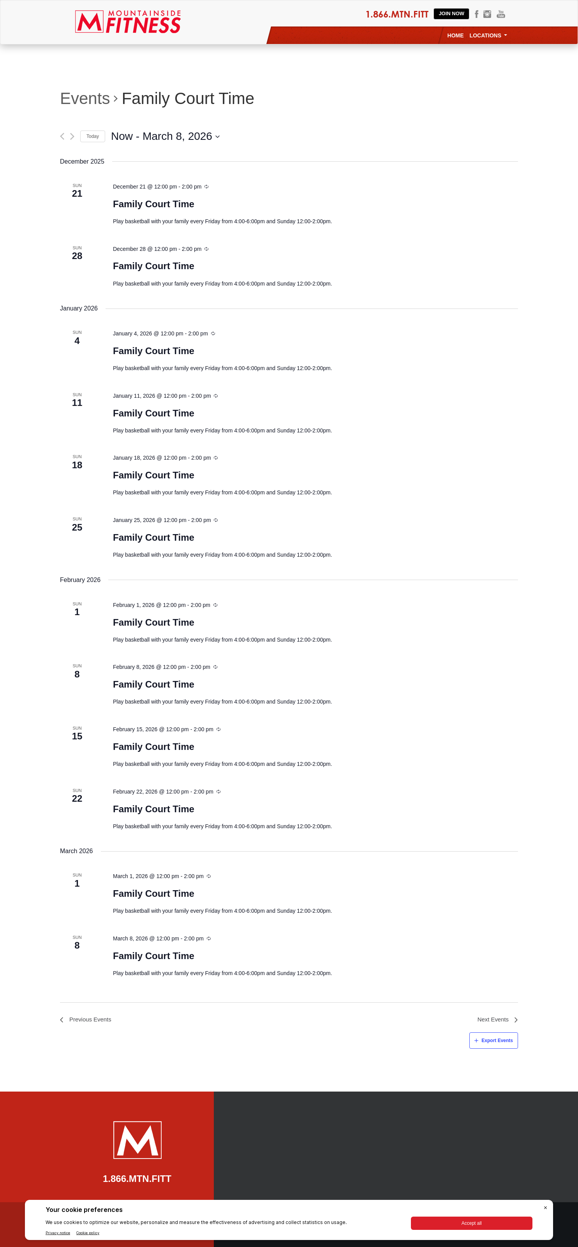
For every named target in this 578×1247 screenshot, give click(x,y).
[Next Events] (72, 136)
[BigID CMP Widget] (289, 1222)
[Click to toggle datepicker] (165, 136)
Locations (488, 35)
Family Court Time (153, 204)
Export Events (497, 1040)
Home (456, 35)
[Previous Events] (62, 136)
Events (85, 98)
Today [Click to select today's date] (92, 136)
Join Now (451, 13)
